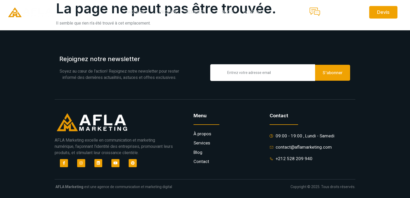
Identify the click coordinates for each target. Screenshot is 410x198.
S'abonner (332, 72)
